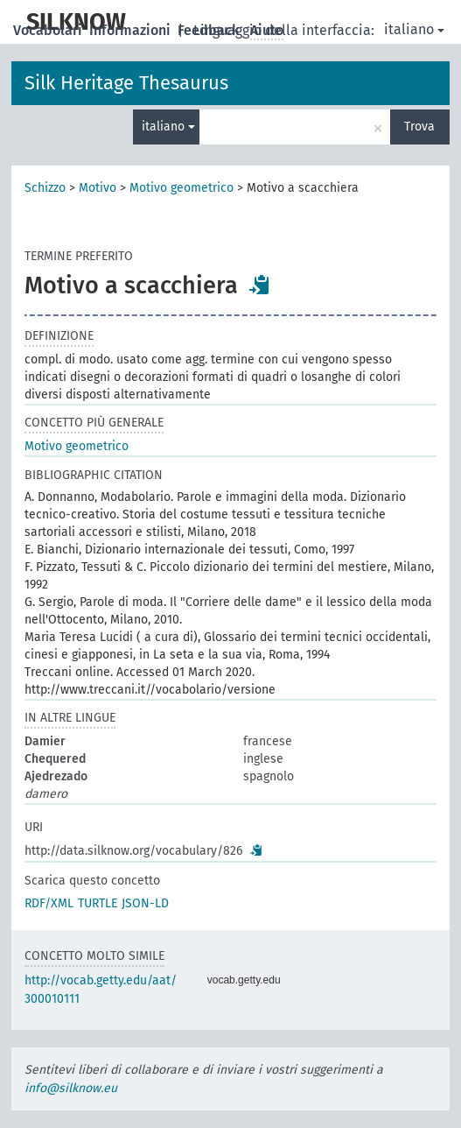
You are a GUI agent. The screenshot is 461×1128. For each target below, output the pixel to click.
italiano (414, 29)
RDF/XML (48, 903)
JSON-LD (145, 903)
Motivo (97, 187)
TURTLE (97, 903)
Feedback (210, 30)
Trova (419, 126)
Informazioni (131, 30)
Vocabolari (49, 30)
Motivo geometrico (181, 187)
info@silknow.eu (70, 1088)
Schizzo (45, 187)
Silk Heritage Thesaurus (126, 83)
